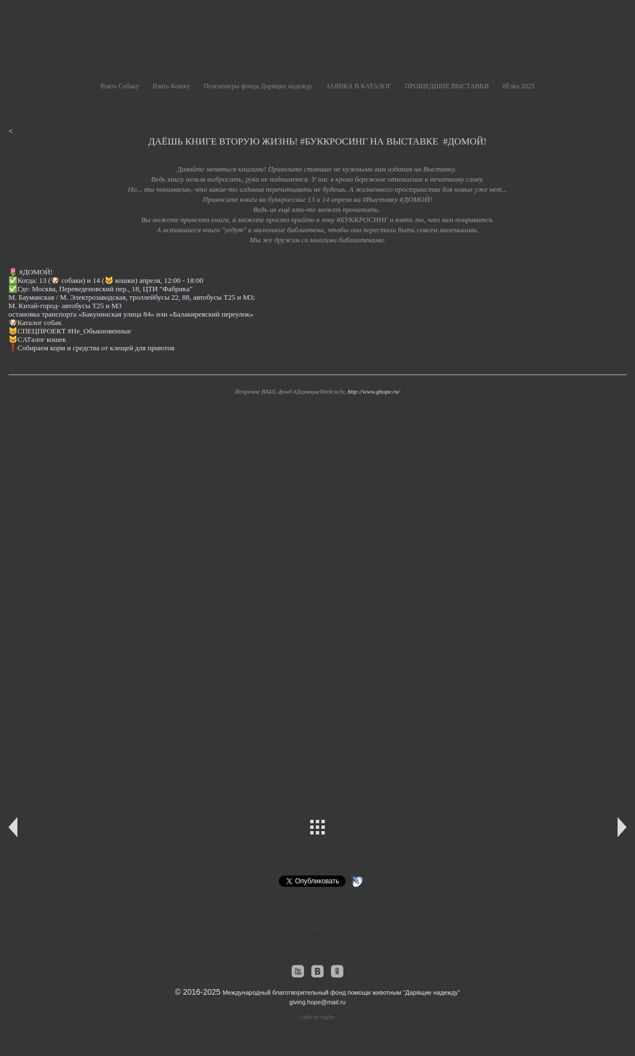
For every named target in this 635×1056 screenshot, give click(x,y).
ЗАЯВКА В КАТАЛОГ (358, 86)
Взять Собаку (120, 86)
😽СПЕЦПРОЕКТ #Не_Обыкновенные (69, 331)
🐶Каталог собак (35, 322)
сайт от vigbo (317, 1016)
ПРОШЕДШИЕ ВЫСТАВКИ (446, 86)
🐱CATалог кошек (38, 339)
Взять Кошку (171, 86)
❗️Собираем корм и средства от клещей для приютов (91, 348)
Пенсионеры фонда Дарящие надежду (257, 86)
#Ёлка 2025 (518, 86)
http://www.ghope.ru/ (373, 391)
